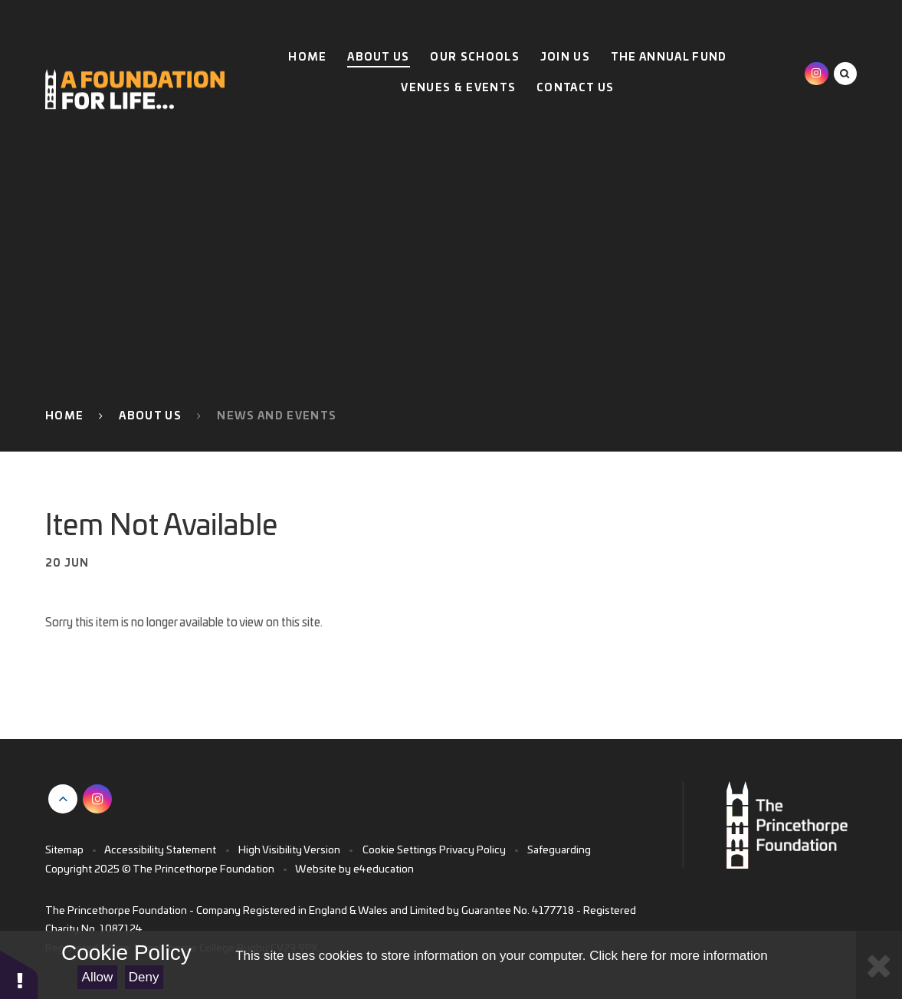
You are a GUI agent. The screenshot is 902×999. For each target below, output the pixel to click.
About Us (150, 416)
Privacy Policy (472, 850)
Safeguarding (559, 850)
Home (64, 416)
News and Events (276, 416)
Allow (97, 977)
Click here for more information (678, 955)
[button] (19, 974)
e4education (383, 869)
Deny (144, 977)
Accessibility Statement (160, 850)
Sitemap (64, 850)
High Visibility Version (289, 850)
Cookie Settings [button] (399, 850)
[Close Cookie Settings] (879, 965)
